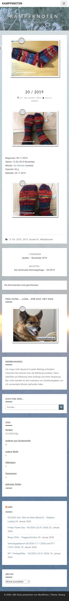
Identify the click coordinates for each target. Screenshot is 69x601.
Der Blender (19, 165)
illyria (48, 98)
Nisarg (61, 595)
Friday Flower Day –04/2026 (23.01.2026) (28, 527)
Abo (10, 507)
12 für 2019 (15, 239)
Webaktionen (46, 239)
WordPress (43, 595)
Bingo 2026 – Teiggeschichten (22, 537)
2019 (25, 239)
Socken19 (34, 239)
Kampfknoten (12, 3)
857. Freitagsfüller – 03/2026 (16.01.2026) (29, 553)
